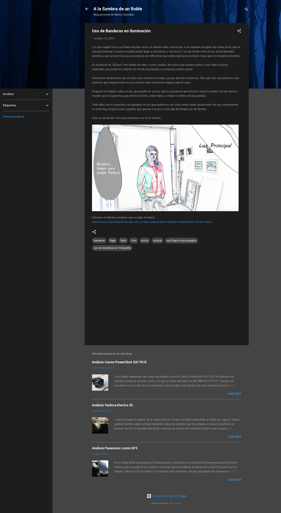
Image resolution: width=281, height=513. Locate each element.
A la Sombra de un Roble (117, 8)
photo (144, 240)
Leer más (234, 393)
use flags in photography (181, 240)
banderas (99, 240)
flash (123, 240)
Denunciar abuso (13, 116)
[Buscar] (246, 10)
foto (133, 240)
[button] (239, 31)
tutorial (157, 240)
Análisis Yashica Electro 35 (112, 405)
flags (113, 240)
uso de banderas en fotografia (112, 248)
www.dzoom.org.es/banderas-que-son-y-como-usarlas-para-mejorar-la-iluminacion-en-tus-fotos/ (152, 222)
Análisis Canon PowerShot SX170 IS (119, 362)
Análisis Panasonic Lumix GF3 (114, 448)
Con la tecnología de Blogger (167, 496)
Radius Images (175, 503)
